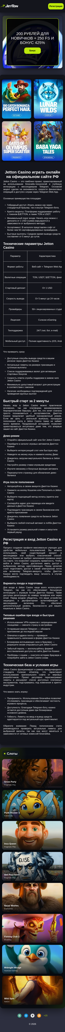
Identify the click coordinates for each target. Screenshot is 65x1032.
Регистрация (55, 6)
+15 (45, 1015)
